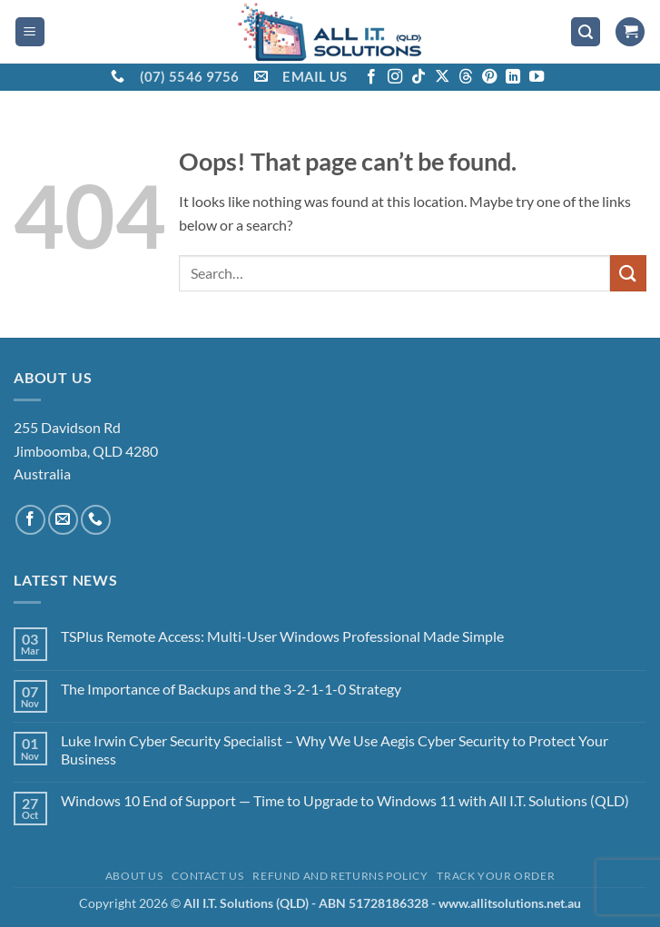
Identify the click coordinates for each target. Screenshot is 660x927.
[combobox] (394, 273)
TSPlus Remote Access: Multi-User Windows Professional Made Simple (282, 636)
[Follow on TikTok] (418, 77)
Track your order (496, 876)
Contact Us (207, 876)
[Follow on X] (442, 77)
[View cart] (630, 32)
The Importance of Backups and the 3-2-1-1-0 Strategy (231, 688)
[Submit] (628, 273)
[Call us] (96, 520)
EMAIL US (314, 76)
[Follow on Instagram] (395, 77)
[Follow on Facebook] (371, 77)
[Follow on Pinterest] (489, 77)
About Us (134, 876)
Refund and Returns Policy (340, 876)
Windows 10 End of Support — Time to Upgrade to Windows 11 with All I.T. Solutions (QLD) (345, 800)
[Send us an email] (63, 520)
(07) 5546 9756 (190, 76)
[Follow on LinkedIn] (513, 77)
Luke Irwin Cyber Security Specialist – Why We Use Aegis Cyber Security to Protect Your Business (334, 749)
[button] (29, 32)
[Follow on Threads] (465, 77)
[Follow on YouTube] (536, 77)
